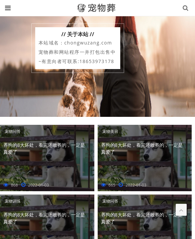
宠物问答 (13, 131)
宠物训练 (13, 201)
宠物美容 (110, 131)
